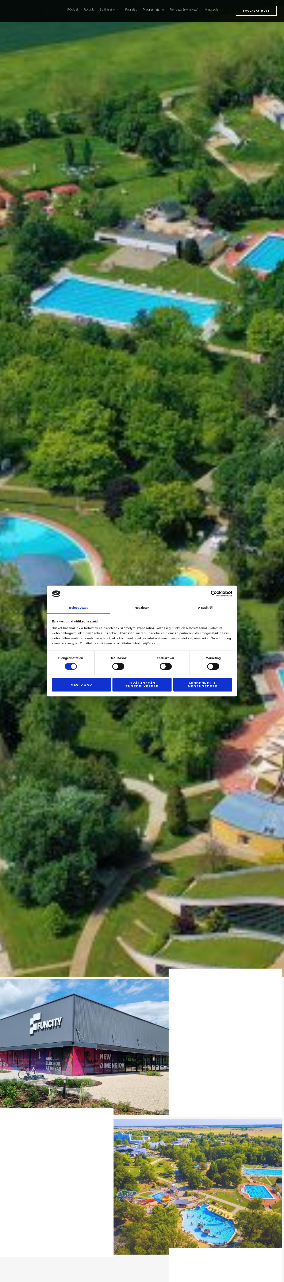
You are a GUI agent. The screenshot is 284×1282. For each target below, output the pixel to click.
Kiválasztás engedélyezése (142, 684)
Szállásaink (109, 9)
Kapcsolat (212, 9)
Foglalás (131, 9)
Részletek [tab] (142, 607)
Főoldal (72, 9)
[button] (117, 9)
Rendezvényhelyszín (184, 9)
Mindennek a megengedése (203, 684)
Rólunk (89, 9)
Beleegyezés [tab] (78, 607)
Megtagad (81, 685)
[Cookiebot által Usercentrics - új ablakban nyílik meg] (213, 594)
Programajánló (153, 9)
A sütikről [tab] (205, 607)
